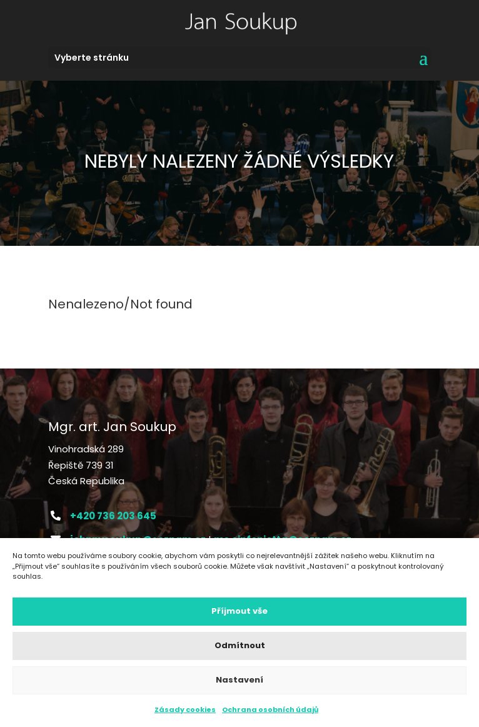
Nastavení (239, 680)
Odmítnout (239, 645)
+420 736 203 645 (113, 515)
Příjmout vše (239, 611)
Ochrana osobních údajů (270, 709)
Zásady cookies (185, 709)
